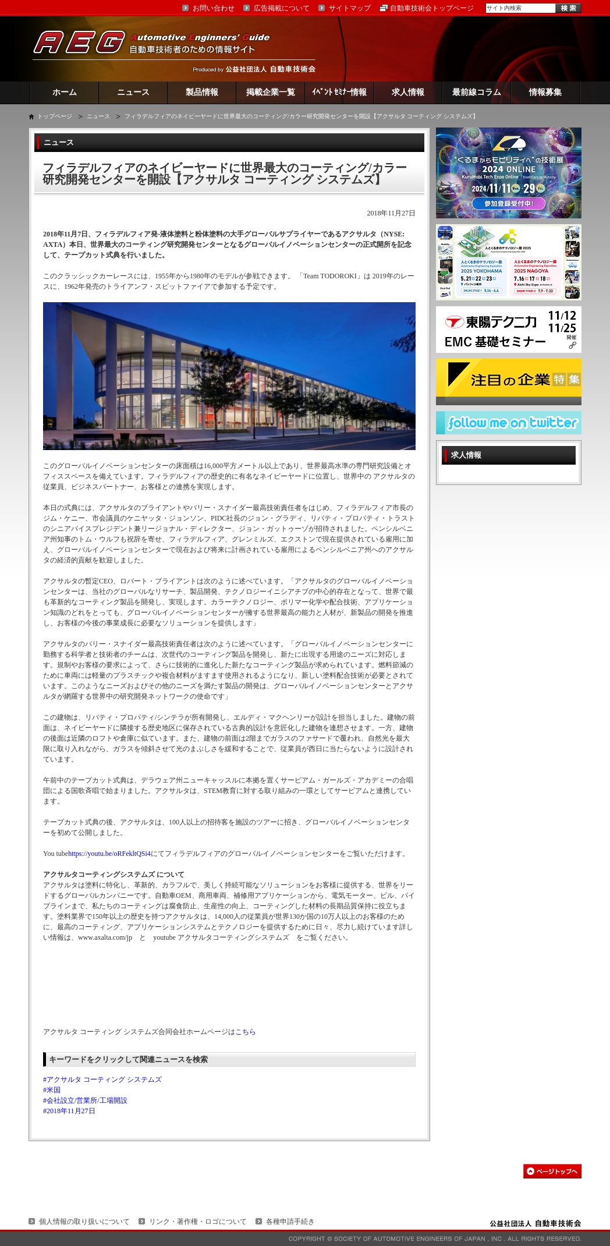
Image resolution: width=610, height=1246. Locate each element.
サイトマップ (350, 8)
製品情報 (202, 92)
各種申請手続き (290, 1221)
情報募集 (545, 92)
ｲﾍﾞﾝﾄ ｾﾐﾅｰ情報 (339, 92)
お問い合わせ (214, 8)
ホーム (64, 92)
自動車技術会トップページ (432, 8)
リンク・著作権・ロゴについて (198, 1221)
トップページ (54, 116)
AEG (159, 48)
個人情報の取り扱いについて (84, 1221)
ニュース (133, 92)
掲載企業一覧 (270, 92)
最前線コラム (476, 92)
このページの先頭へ (552, 1171)
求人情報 (408, 92)
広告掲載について (282, 8)
